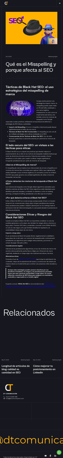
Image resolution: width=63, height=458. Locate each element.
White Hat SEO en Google (27, 259)
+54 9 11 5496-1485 (11, 397)
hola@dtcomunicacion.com (15, 398)
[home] (6, 3)
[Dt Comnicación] (9, 387)
